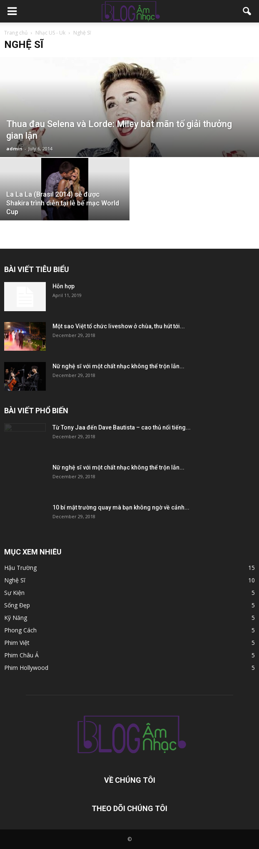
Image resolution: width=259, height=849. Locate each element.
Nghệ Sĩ (14, 580)
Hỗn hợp (63, 286)
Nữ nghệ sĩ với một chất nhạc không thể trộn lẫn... (118, 366)
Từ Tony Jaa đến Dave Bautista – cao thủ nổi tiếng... (121, 427)
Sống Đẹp (17, 605)
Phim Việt (17, 643)
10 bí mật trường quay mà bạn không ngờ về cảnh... (120, 507)
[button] (247, 11)
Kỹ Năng (15, 618)
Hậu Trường (20, 568)
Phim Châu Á (21, 655)
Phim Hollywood (26, 668)
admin (14, 148)
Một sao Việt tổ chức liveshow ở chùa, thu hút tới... (118, 326)
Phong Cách (20, 630)
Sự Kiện (14, 593)
